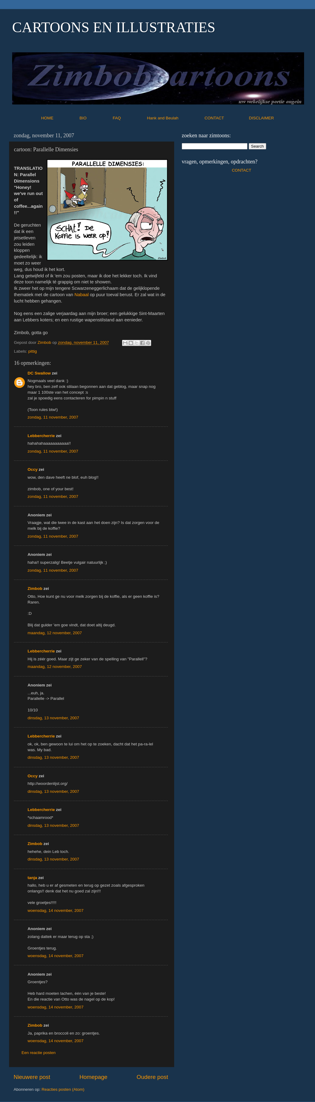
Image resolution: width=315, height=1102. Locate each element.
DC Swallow (39, 373)
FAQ (129, 118)
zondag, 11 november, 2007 (53, 417)
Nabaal (82, 294)
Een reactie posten (39, 1052)
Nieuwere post (32, 1077)
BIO (96, 118)
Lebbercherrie (41, 435)
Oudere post (152, 1077)
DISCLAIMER (261, 118)
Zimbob (35, 588)
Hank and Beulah (175, 118)
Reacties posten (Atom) (62, 1089)
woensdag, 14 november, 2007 (56, 910)
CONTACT (226, 118)
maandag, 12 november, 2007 (55, 633)
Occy (33, 469)
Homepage (93, 1077)
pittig (32, 351)
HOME (59, 118)
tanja (32, 877)
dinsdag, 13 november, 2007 (53, 718)
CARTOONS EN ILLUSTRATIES (113, 27)
